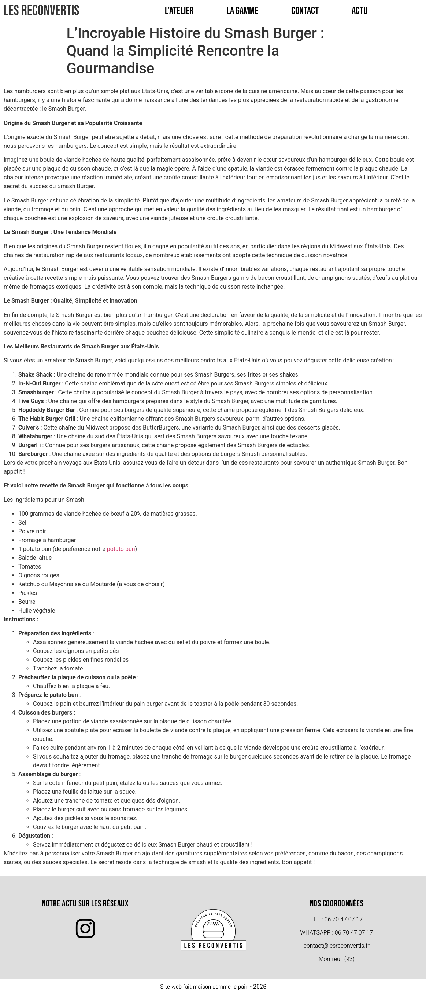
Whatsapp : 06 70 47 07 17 (336, 932)
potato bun (121, 548)
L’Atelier (179, 11)
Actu (359, 11)
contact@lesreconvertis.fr (337, 945)
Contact (305, 11)
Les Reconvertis (41, 10)
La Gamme (242, 11)
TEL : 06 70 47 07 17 (336, 919)
